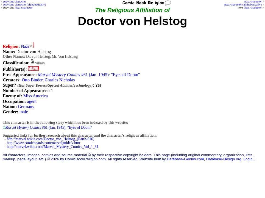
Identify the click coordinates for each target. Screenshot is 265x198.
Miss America (35, 96)
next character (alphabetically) (243, 4)
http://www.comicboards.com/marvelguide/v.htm (43, 143)
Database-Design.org (223, 159)
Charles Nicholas (60, 80)
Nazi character (253, 7)
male (23, 111)
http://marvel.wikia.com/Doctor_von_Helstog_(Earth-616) (50, 139)
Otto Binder (32, 80)
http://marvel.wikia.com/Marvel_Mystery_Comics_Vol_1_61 (53, 147)
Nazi (25, 46)
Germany (26, 106)
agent (32, 101)
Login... (249, 159)
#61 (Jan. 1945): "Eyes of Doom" (89, 74)
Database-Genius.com (185, 159)
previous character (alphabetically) (24, 4)
